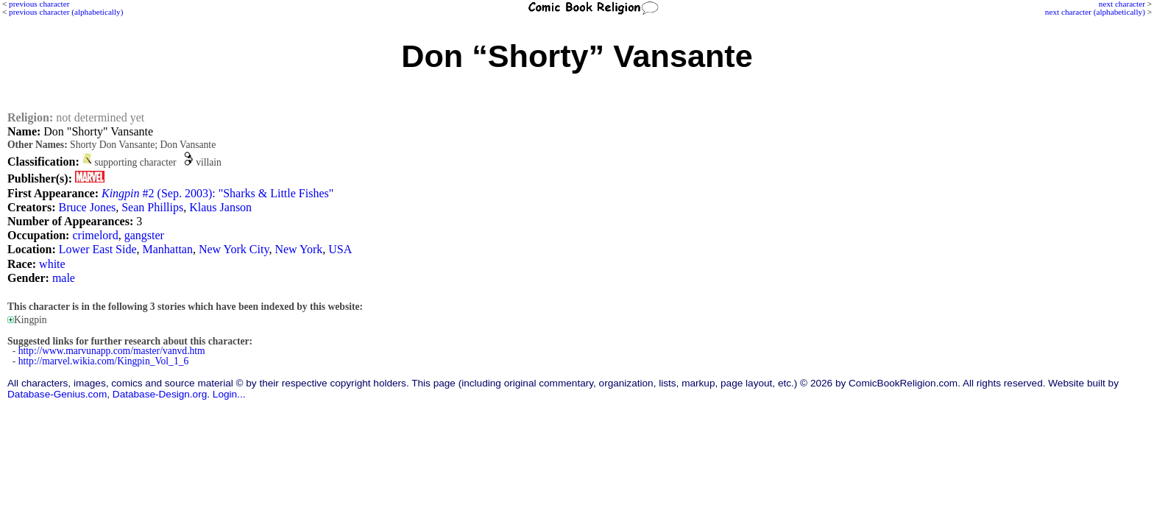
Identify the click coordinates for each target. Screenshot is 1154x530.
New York (298, 249)
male (63, 278)
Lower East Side (98, 249)
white (52, 264)
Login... (229, 394)
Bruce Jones (87, 207)
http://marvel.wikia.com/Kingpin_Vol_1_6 (103, 361)
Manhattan (168, 249)
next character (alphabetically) (1095, 11)
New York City (234, 249)
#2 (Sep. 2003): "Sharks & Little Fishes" (217, 193)
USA (340, 249)
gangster (144, 235)
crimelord (95, 235)
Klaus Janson (220, 207)
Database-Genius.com (57, 394)
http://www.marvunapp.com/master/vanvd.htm (111, 350)
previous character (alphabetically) (66, 11)
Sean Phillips (152, 207)
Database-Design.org (160, 394)
